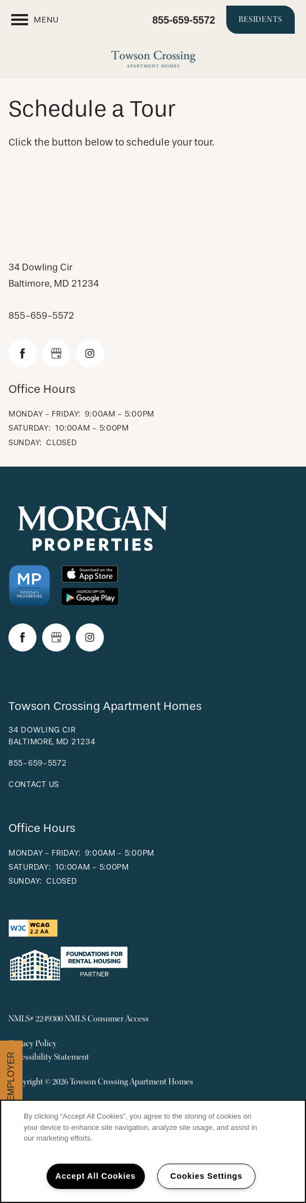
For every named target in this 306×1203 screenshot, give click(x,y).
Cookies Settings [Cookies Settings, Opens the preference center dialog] (206, 1176)
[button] (260, 20)
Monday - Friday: (44, 414)
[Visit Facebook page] (22, 354)
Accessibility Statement (48, 1057)
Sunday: (25, 442)
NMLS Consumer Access (107, 1019)
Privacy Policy (32, 1043)
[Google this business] (56, 354)
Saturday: (29, 428)
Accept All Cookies (96, 1176)
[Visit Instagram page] (90, 354)
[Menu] (35, 19)
